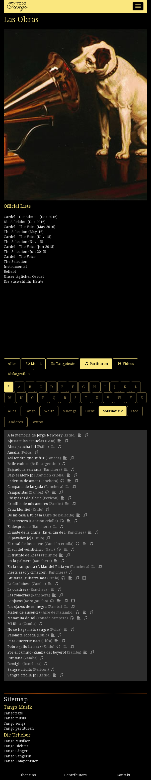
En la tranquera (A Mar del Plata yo (38, 567)
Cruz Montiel (18, 509)
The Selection (15, 262)
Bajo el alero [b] (21, 475)
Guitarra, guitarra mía (26, 578)
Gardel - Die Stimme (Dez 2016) (31, 217)
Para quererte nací (23, 641)
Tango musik (15, 718)
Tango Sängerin (17, 756)
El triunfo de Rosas (23, 555)
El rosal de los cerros (25, 544)
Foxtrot (37, 422)
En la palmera (19, 561)
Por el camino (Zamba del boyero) (36, 652)
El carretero (17, 521)
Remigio (14, 664)
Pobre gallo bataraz (24, 647)
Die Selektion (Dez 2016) (25, 222)
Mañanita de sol (21, 618)
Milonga (70, 411)
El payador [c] (19, 538)
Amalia (13, 452)
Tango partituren (19, 728)
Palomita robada (21, 635)
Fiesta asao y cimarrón (27, 572)
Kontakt (123, 775)
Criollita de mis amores (27, 504)
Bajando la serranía (24, 469)
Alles (12, 364)
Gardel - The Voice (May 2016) (29, 227)
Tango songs (14, 723)
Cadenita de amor (22, 481)
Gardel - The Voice (20, 257)
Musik (34, 363)
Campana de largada (25, 487)
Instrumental (15, 267)
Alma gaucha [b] (21, 447)
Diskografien (19, 374)
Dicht (89, 411)
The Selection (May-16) (24, 232)
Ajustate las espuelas (25, 441)
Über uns (27, 775)
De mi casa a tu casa (24, 515)
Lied (135, 411)
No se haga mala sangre (28, 629)
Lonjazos (15, 601)
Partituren (96, 363)
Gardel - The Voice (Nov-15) (27, 237)
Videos (126, 363)
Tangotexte (63, 363)
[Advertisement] (75, 318)
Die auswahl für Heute (23, 281)
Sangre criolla (19, 669)
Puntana (14, 658)
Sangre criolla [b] (22, 675)
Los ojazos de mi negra (27, 607)
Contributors (75, 775)
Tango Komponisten (21, 761)
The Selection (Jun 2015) (25, 252)
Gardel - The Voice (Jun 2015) (29, 247)
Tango (30, 411)
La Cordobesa (19, 584)
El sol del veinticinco (25, 549)
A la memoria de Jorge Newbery (35, 435)
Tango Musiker (17, 741)
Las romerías (18, 595)
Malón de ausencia (23, 612)
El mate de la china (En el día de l (36, 532)
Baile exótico (18, 464)
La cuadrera (17, 589)
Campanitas (17, 492)
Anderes (15, 422)
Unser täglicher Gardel (24, 276)
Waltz (49, 411)
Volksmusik (113, 411)
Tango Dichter (16, 746)
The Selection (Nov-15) (23, 242)
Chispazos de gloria (24, 498)
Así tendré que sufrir (26, 458)
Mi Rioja (14, 624)
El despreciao (19, 527)
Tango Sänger (16, 751)
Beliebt (10, 271)
